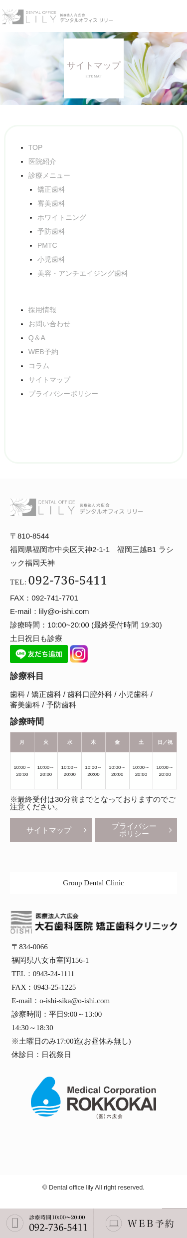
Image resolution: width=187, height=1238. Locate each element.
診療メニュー (49, 175)
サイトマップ (49, 380)
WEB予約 (43, 352)
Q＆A (36, 338)
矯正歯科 (51, 189)
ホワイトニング (61, 217)
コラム (38, 366)
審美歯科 (51, 203)
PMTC (47, 245)
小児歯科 (51, 259)
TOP (35, 147)
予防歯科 (51, 231)
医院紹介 (42, 161)
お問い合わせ (49, 324)
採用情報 (42, 310)
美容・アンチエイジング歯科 (82, 273)
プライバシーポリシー (63, 394)
